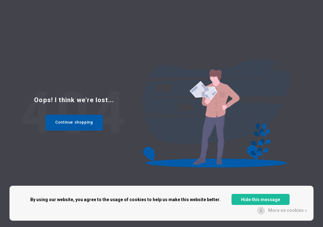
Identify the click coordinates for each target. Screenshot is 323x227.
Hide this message (260, 199)
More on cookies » (287, 210)
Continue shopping (74, 122)
